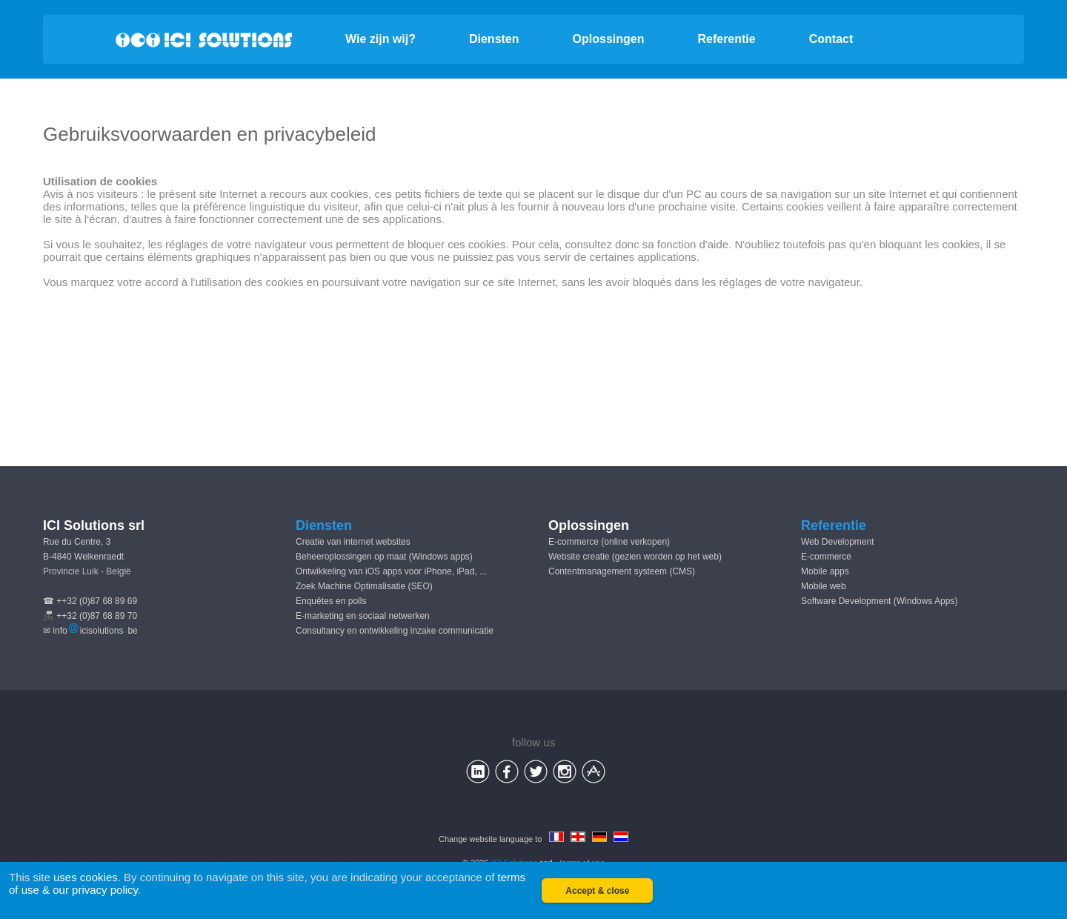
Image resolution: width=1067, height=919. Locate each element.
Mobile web (823, 586)
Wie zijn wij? (380, 39)
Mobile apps (825, 571)
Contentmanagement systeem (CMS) (621, 571)
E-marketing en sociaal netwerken (363, 616)
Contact (831, 39)
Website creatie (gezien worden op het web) (635, 556)
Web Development (837, 542)
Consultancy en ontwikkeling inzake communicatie (394, 631)
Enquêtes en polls (331, 601)
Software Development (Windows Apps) (879, 601)
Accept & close (597, 891)
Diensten (494, 39)
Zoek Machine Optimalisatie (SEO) (364, 586)
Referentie (726, 39)
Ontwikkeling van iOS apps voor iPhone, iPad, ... (391, 571)
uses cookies (85, 877)
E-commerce (826, 556)
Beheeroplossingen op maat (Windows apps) (384, 556)
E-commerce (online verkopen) (609, 542)
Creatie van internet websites (353, 542)
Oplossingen (609, 39)
